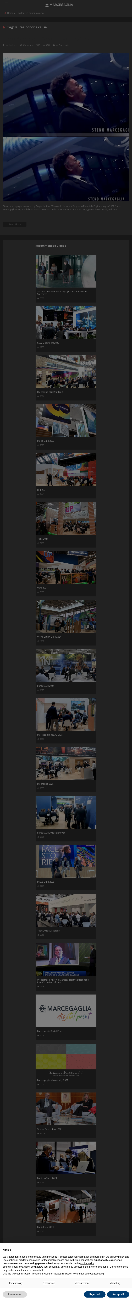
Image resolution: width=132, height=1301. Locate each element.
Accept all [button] (118, 1294)
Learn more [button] (14, 1294)
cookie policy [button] (87, 1263)
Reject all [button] (94, 1294)
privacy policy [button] (117, 1256)
